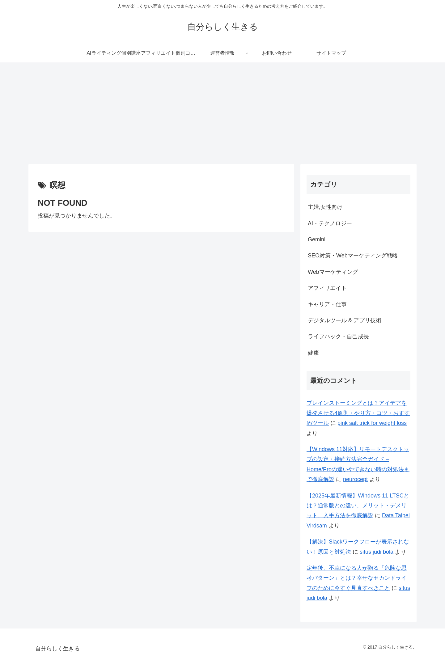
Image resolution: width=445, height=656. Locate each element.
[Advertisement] (222, 113)
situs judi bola (376, 552)
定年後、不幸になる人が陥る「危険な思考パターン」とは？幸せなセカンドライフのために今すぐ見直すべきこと (357, 578)
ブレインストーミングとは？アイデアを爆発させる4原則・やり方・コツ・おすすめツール (358, 413)
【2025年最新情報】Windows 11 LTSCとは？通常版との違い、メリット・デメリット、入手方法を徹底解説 (358, 506)
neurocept (355, 479)
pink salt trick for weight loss (372, 423)
